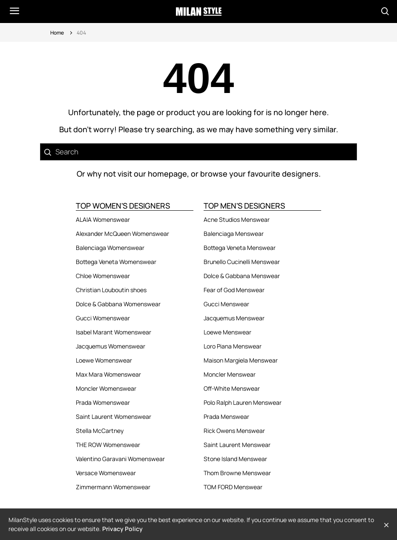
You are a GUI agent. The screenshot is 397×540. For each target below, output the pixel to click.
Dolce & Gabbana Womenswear (118, 304)
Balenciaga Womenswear (110, 248)
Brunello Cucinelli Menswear (242, 262)
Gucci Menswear (226, 304)
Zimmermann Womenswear (113, 487)
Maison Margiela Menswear (241, 360)
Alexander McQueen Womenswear (122, 233)
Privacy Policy (122, 529)
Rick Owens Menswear (234, 431)
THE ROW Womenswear (108, 445)
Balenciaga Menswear (234, 233)
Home (57, 32)
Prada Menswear (226, 416)
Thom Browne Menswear (237, 473)
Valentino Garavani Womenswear (120, 459)
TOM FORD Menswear (233, 487)
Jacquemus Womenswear (110, 346)
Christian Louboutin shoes (111, 290)
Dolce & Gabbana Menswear (242, 276)
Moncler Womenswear (106, 388)
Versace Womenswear (106, 473)
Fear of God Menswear (234, 290)
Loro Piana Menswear (233, 346)
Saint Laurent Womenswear (113, 416)
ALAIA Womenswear (103, 219)
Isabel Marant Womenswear (113, 332)
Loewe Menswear (227, 332)
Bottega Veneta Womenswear (116, 262)
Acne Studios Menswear (237, 219)
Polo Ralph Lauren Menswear (243, 402)
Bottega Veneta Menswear (240, 248)
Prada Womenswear (103, 402)
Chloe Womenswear (103, 276)
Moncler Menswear (230, 374)
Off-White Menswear (232, 388)
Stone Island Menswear (235, 459)
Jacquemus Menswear (234, 318)
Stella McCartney (100, 431)
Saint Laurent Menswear (237, 445)
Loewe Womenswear (104, 360)
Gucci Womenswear (103, 318)
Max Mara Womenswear (108, 374)
